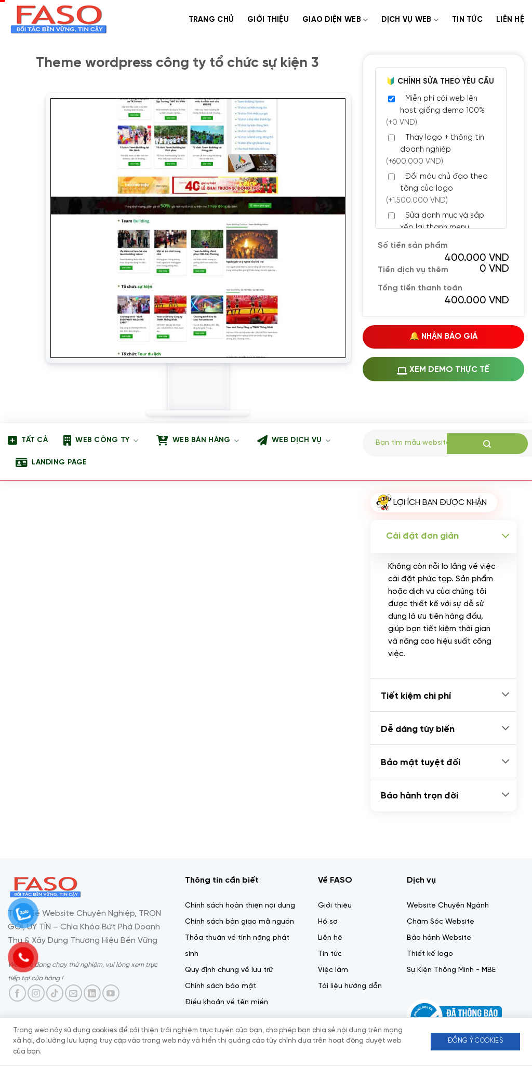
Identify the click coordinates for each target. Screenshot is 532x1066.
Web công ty (100, 440)
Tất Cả (28, 440)
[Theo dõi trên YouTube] (110, 993)
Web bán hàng (197, 440)
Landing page (51, 463)
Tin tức (467, 20)
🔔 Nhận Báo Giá (443, 336)
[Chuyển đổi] (505, 536)
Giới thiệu (268, 20)
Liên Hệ (510, 20)
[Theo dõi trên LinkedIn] (92, 993)
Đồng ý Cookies (475, 1040)
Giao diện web (335, 20)
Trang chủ (211, 20)
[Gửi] (487, 443)
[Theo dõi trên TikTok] (54, 993)
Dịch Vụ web (409, 20)
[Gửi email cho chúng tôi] (73, 993)
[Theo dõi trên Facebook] (17, 993)
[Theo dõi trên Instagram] (36, 993)
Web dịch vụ (293, 440)
